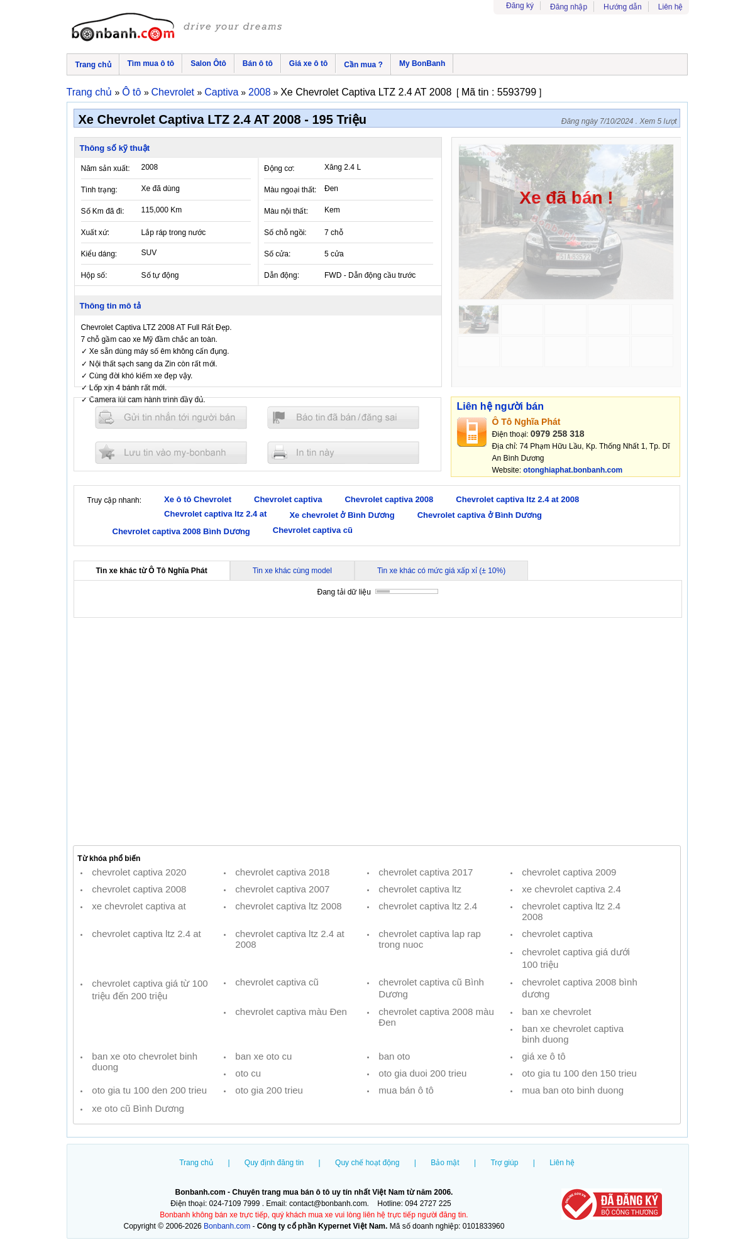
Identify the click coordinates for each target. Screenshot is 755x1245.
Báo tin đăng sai (343, 417)
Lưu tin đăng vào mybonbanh (171, 452)
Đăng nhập (568, 7)
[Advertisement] (377, 732)
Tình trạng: (99, 189)
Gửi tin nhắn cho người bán (171, 417)
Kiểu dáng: (99, 254)
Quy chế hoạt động (367, 1162)
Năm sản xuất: (105, 168)
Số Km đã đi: (102, 211)
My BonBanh (422, 63)
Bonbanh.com (227, 1226)
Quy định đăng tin (274, 1162)
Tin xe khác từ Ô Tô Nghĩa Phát (151, 570)
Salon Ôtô (208, 63)
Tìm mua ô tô (151, 63)
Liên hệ (670, 7)
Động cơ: (279, 168)
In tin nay (343, 452)
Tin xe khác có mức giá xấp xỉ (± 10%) (441, 570)
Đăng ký (520, 5)
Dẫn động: (281, 275)
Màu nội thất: (286, 211)
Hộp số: (94, 275)
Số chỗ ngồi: (285, 232)
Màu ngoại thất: (290, 189)
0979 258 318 (558, 434)
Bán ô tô (258, 63)
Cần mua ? (363, 64)
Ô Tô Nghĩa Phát (526, 422)
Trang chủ (93, 64)
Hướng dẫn (622, 7)
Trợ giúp (504, 1162)
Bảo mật (445, 1162)
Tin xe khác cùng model (292, 570)
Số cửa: (277, 254)
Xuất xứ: (95, 232)
